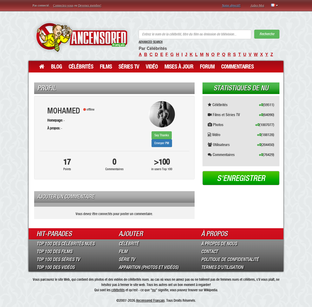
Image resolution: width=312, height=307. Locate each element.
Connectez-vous (63, 5)
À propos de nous (219, 244)
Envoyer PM (161, 143)
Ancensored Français (150, 300)
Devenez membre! (89, 5)
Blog (56, 66)
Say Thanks (161, 135)
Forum (207, 66)
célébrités (118, 290)
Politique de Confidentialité (230, 259)
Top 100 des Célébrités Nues (66, 244)
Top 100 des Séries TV (58, 259)
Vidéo (152, 66)
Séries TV (128, 66)
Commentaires (237, 66)
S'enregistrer (241, 178)
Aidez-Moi (257, 5)
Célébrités (81, 66)
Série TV (127, 259)
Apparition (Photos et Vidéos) (149, 267)
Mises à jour (178, 66)
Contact (209, 251)
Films (106, 66)
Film (123, 251)
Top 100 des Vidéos (56, 267)
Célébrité (129, 244)
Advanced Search (151, 42)
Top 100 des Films (54, 251)
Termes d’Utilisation (222, 267)
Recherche (266, 34)
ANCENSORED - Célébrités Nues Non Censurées (82, 37)
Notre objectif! (231, 5)
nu (154, 290)
